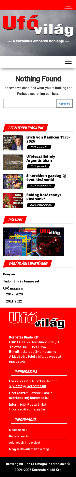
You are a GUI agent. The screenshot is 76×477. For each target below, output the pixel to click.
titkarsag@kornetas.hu (27, 409)
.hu (38, 352)
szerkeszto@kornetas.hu (29, 398)
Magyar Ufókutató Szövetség (29, 449)
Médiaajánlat (18, 430)
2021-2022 (14, 301)
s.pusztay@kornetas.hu (27, 386)
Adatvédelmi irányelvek (24, 442)
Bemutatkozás (19, 436)
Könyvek (9, 274)
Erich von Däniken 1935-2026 (48, 139)
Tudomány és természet (21, 281)
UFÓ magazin (13, 288)
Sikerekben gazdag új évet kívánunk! (46, 177)
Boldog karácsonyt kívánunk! (43, 196)
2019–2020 (14, 294)
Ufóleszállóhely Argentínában (40, 158)
